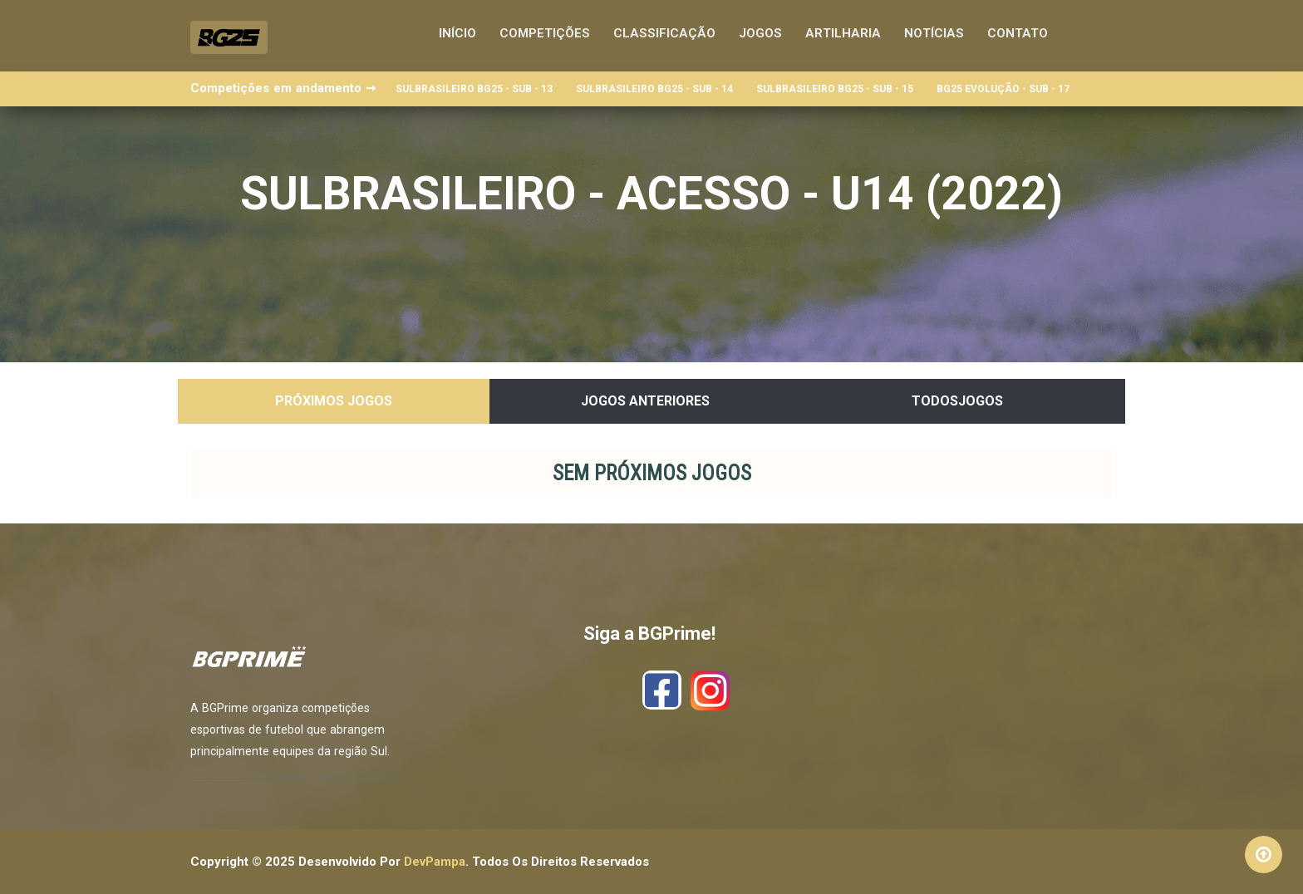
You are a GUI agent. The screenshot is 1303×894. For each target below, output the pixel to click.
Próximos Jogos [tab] (333, 401)
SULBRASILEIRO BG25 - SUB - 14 (654, 89)
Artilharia (843, 33)
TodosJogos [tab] (957, 401)
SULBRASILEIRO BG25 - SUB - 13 (474, 89)
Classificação (664, 33)
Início (457, 33)
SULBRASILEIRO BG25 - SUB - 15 (834, 89)
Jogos (760, 33)
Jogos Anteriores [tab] (645, 401)
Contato (1017, 33)
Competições (544, 33)
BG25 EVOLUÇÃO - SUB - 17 (1003, 89)
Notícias (934, 33)
